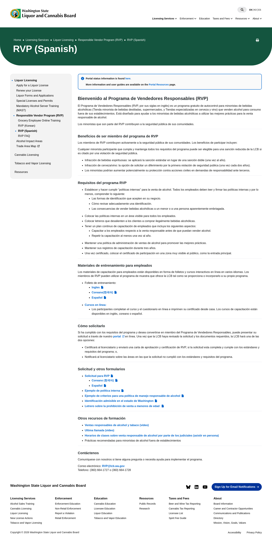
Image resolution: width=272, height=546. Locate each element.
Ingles (96, 287)
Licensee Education (104, 508)
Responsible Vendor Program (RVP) (100, 39)
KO (255, 10)
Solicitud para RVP (97, 375)
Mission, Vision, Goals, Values (230, 522)
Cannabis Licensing (27, 154)
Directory (218, 518)
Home (17, 39)
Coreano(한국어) (102, 292)
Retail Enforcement (65, 518)
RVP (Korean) (26, 125)
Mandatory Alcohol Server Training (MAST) (37, 108)
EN (250, 10)
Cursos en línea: (95, 304)
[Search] (241, 9)
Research (144, 508)
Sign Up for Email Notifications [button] (235, 486)
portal (117, 336)
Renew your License (28, 90)
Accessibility (234, 532)
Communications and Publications (232, 513)
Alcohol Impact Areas (29, 141)
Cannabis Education (105, 503)
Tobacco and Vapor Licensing (33, 163)
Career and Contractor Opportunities (233, 508)
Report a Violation (64, 513)
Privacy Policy (254, 532)
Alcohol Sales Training (22, 503)
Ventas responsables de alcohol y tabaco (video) (117, 425)
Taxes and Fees (221, 18)
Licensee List (176, 513)
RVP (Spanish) (136, 39)
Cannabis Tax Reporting (182, 508)
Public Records (147, 503)
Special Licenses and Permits (34, 100)
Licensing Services (163, 18)
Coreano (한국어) (103, 380)
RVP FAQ (24, 135)
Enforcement (186, 18)
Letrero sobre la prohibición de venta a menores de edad (122, 406)
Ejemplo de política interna (102, 390)
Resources (241, 18)
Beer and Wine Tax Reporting (185, 503)
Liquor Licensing (63, 39)
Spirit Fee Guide (177, 518)
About (256, 18)
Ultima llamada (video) (99, 430)
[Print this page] (257, 40)
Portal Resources (159, 84)
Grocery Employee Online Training (39, 120)
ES (259, 10)
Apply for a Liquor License (32, 85)
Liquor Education (103, 513)
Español (97, 297)
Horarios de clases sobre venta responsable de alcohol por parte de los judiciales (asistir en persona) (152, 435)
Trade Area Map (26, 146)
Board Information (223, 503)
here (127, 78)
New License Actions (21, 518)
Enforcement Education (67, 503)
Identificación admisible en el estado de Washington (119, 400)
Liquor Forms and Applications (35, 95)
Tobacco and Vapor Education (110, 518)
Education (204, 18)
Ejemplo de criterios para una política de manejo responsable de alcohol (132, 395)
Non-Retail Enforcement (68, 508)
